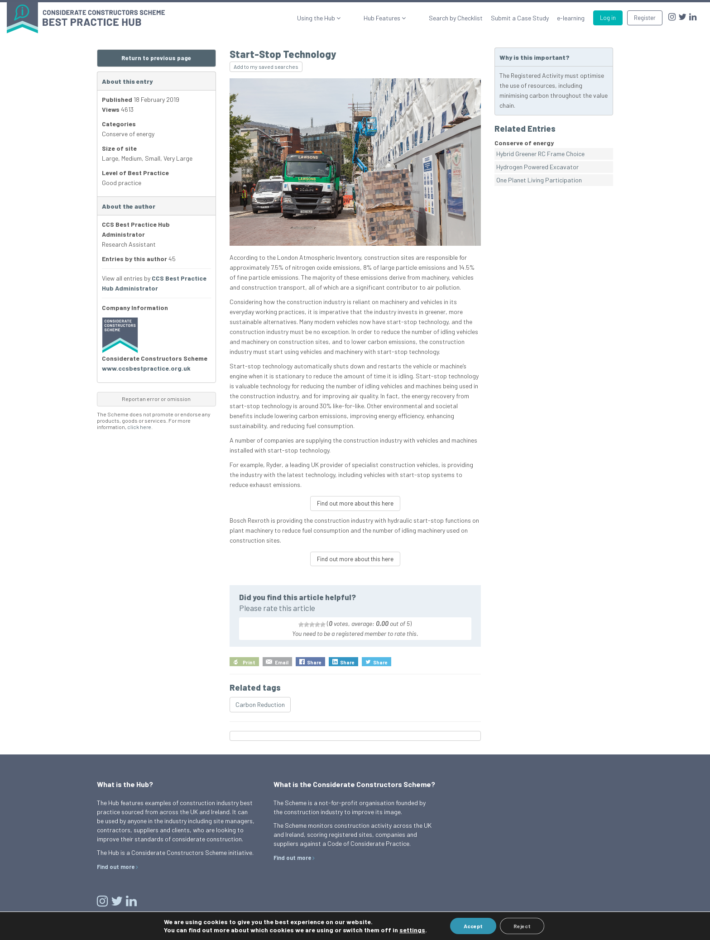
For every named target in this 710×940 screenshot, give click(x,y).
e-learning (571, 18)
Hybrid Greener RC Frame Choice (540, 153)
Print (249, 662)
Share (314, 662)
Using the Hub (346, 18)
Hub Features (398, 18)
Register (645, 17)
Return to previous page (156, 58)
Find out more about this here (355, 503)
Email (281, 662)
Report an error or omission (156, 399)
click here (139, 427)
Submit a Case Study (520, 18)
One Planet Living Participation (539, 180)
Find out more (115, 866)
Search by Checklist (456, 18)
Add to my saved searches (266, 66)
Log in (608, 17)
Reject (522, 926)
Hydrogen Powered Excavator (537, 167)
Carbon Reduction (260, 704)
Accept (473, 926)
